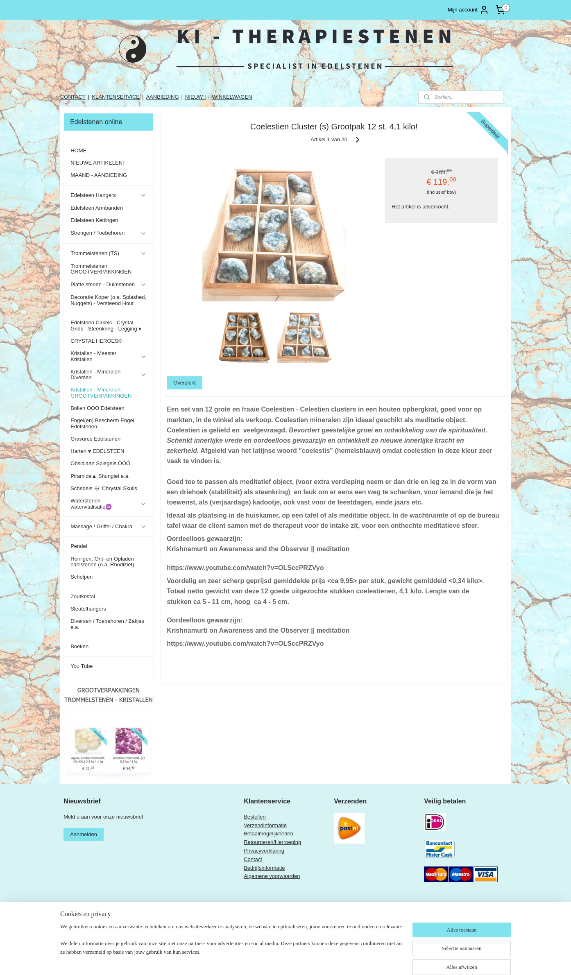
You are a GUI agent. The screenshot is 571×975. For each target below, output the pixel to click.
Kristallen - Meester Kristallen (108, 356)
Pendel (78, 546)
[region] (231, 949)
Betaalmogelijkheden (268, 833)
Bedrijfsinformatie (264, 868)
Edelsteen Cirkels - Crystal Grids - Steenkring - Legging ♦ (105, 325)
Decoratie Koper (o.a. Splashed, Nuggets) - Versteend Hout (108, 300)
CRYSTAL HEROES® (96, 341)
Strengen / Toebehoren (108, 233)
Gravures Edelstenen (95, 439)
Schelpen (81, 577)
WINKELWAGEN (232, 97)
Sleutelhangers (88, 609)
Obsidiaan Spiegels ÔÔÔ (100, 463)
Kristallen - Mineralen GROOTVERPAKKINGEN (100, 392)
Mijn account (468, 10)
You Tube (81, 666)
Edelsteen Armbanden (96, 208)
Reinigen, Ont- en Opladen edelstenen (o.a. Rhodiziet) (102, 562)
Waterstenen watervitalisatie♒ (108, 503)
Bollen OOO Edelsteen (97, 408)
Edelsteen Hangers (108, 195)
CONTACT (73, 97)
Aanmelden (83, 834)
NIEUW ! (195, 97)
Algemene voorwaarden (272, 876)
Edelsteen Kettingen (94, 220)
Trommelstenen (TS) (108, 253)
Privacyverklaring (264, 851)
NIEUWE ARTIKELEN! (97, 163)
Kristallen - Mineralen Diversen (108, 374)
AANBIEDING (162, 97)
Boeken (79, 646)
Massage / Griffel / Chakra (108, 526)
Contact (253, 859)
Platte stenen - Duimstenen (108, 284)
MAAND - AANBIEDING (98, 175)
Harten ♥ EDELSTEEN (97, 451)
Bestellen (254, 817)
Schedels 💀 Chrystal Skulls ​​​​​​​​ (104, 488)
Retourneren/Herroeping (272, 842)
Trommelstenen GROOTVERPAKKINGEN (100, 269)
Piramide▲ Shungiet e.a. (99, 476)
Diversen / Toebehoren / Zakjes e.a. (107, 624)
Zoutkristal (82, 596)
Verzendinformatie (265, 825)
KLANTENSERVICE (116, 97)
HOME (78, 150)
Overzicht (184, 383)
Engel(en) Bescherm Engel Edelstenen (102, 423)
